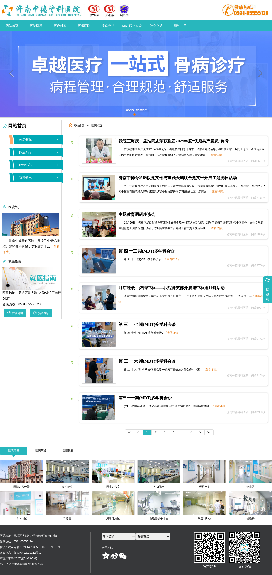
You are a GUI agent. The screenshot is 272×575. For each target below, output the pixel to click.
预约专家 (41, 313)
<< (129, 432)
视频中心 (25, 165)
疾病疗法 (108, 26)
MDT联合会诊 (132, 26)
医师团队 (84, 26)
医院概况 (36, 26)
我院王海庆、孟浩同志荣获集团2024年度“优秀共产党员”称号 (174, 141)
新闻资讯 (25, 177)
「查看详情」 (216, 154)
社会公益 (156, 26)
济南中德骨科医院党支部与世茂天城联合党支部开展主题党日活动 (178, 178)
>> (208, 432)
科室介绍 (25, 152)
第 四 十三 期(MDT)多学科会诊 (147, 251)
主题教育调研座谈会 (137, 214)
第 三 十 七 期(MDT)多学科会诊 (147, 324)
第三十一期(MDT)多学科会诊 (145, 398)
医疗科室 (60, 26)
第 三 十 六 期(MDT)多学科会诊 (147, 361)
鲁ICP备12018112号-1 (27, 552)
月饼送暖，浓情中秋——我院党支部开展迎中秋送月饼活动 (172, 288)
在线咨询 (15, 313)
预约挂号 (180, 26)
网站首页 (12, 26)
